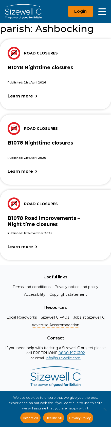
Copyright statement (68, 294)
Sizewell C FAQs (55, 317)
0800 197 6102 (72, 353)
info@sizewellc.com (63, 358)
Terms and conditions (31, 286)
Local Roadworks (22, 317)
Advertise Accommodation (55, 325)
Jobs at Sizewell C (89, 317)
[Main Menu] (102, 11)
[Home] (23, 11)
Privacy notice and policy (76, 286)
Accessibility (34, 294)
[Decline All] (104, 412)
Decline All (54, 418)
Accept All (30, 418)
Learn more (20, 96)
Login (80, 11)
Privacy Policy (79, 418)
